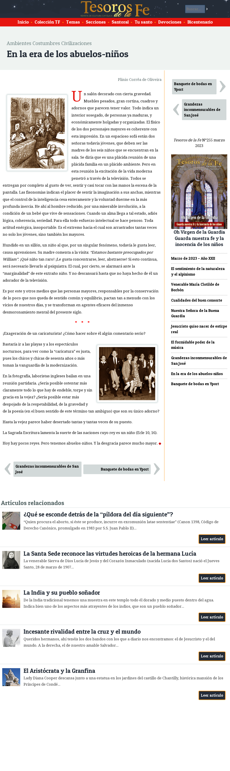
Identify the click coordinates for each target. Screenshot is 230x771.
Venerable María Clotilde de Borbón (195, 287)
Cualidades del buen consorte (196, 300)
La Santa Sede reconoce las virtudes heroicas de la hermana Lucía (110, 553)
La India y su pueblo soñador (62, 592)
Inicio (23, 22)
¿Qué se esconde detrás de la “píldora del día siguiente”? (98, 514)
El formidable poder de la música (193, 345)
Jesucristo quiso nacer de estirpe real (199, 329)
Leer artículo (212, 539)
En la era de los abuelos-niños (197, 373)
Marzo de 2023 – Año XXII (193, 258)
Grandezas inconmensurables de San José (47, 469)
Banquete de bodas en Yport (125, 469)
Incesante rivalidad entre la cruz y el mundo (82, 631)
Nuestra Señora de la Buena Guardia (195, 313)
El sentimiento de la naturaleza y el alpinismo (198, 271)
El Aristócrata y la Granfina (59, 670)
